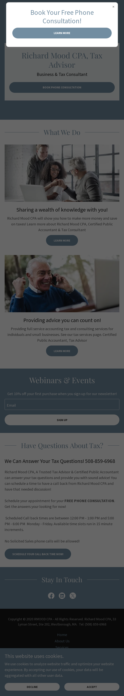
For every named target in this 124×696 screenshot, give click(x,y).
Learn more (62, 33)
